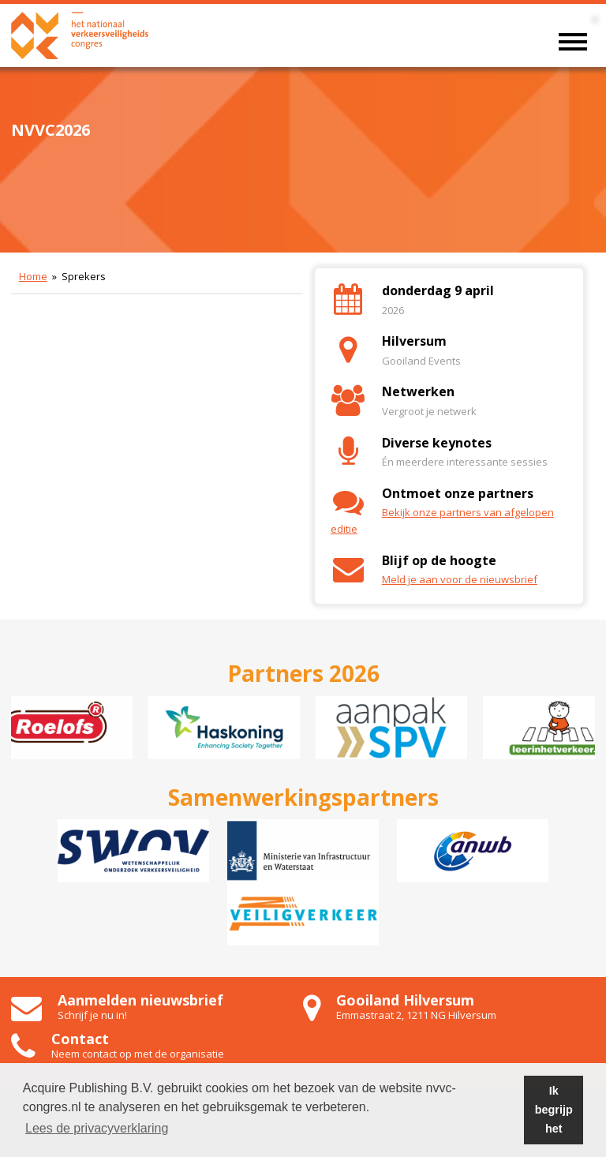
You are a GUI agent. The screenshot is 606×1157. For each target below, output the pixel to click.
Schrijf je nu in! (92, 1015)
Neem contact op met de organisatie (137, 1054)
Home (33, 276)
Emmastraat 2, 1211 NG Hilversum (416, 1015)
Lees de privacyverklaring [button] (96, 1128)
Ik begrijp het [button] (554, 1109)
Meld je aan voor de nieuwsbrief (459, 579)
